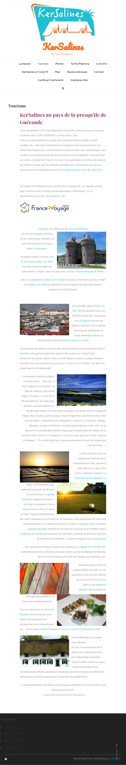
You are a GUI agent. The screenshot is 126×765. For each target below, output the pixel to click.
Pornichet (96, 547)
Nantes (44, 629)
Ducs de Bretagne (78, 229)
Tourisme (43, 64)
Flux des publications (14, 733)
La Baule (82, 547)
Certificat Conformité (50, 80)
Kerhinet (32, 285)
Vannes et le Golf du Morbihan (76, 629)
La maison (25, 64)
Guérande (42, 229)
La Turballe (84, 321)
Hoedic (85, 340)
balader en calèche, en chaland (48, 280)
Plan (57, 72)
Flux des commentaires (15, 740)
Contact (99, 72)
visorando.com (98, 539)
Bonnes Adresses (77, 72)
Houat (75, 340)
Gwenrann (40, 249)
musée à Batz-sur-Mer (40, 262)
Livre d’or (101, 64)
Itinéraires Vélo (79, 80)
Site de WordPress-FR (15, 747)
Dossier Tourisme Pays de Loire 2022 (82, 170)
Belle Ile (66, 340)
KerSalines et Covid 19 (35, 72)
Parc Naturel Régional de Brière (87, 271)
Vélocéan (42, 529)
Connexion (9, 726)
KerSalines (63, 46)
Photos (59, 64)
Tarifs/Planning (80, 64)
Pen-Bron (25, 353)
